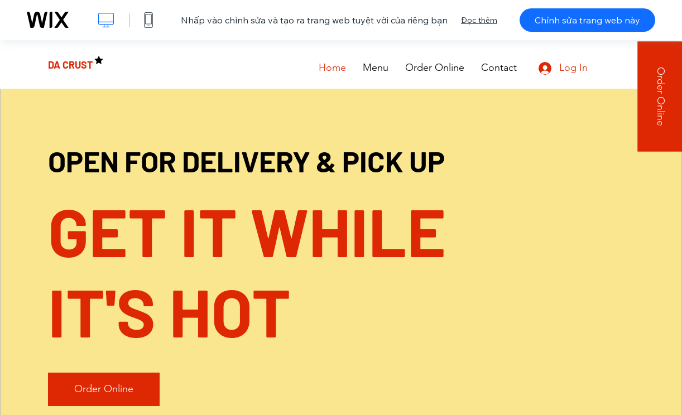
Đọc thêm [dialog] (479, 20)
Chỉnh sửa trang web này (587, 20)
